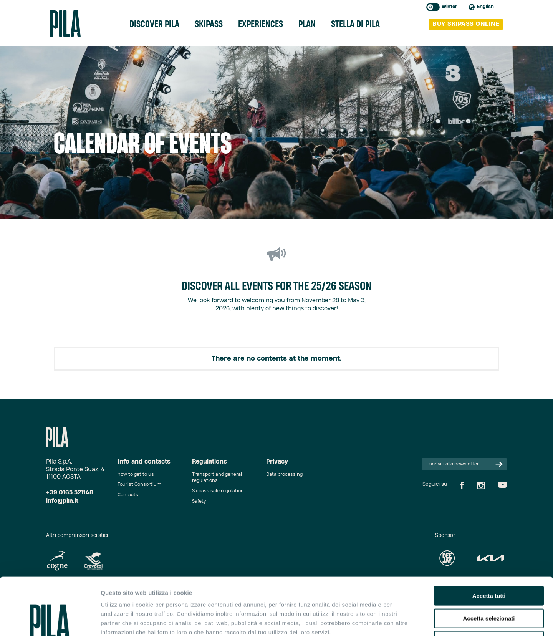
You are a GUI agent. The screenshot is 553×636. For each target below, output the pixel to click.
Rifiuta (489, 587)
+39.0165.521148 (69, 492)
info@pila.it (62, 501)
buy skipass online (465, 24)
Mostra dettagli (404, 621)
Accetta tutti (489, 542)
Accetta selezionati (489, 564)
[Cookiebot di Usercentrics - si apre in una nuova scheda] (49, 621)
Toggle (433, 7)
